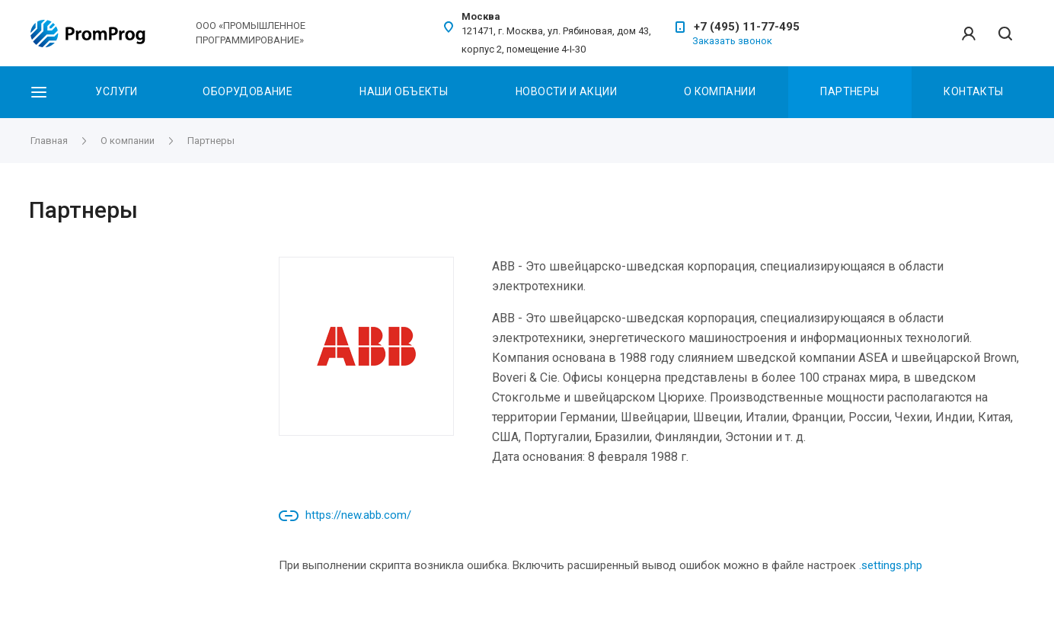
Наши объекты (403, 91)
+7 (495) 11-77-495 (747, 27)
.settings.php (890, 565)
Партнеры (849, 91)
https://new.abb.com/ (358, 515)
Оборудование (247, 91)
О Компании (719, 91)
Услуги (116, 91)
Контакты (973, 91)
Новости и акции (566, 91)
